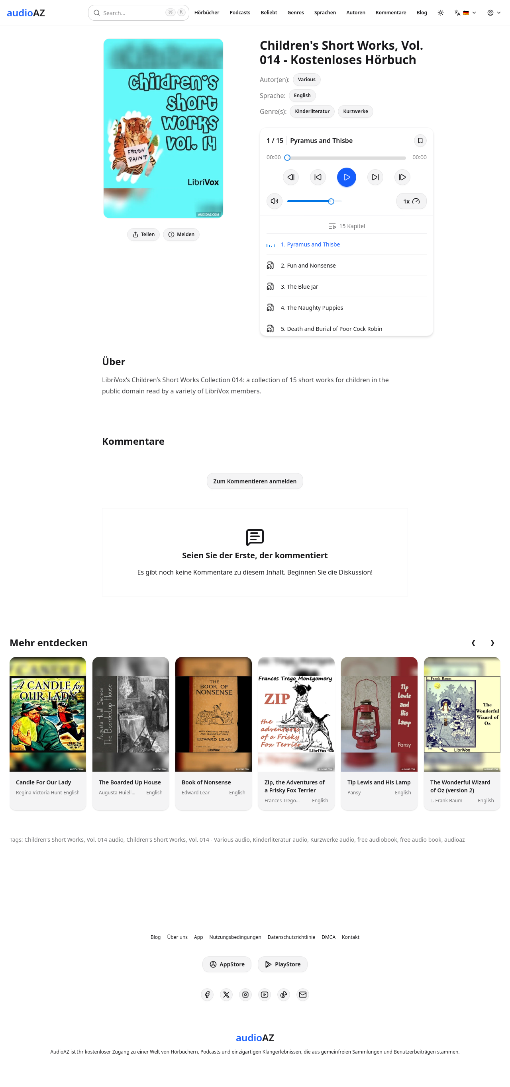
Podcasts (240, 12)
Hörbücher (207, 12)
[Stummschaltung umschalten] (274, 201)
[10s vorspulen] (375, 177)
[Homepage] (26, 13)
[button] (465, 12)
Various (307, 79)
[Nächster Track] (402, 177)
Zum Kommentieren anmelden (255, 481)
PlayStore (282, 964)
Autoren (355, 12)
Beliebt (269, 12)
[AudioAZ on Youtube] (264, 994)
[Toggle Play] (346, 177)
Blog (422, 12)
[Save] (420, 140)
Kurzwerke (355, 111)
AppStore (227, 964)
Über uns (177, 937)
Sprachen (325, 12)
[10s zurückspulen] (318, 177)
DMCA (328, 937)
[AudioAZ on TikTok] (283, 994)
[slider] (287, 157)
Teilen (143, 234)
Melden (181, 234)
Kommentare (391, 12)
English (302, 95)
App (198, 937)
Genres (296, 12)
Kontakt (350, 937)
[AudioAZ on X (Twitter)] (226, 994)
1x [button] (411, 201)
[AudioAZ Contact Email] (302, 994)
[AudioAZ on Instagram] (245, 994)
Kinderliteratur (312, 111)
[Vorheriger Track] (291, 177)
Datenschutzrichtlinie (291, 937)
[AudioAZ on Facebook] (207, 994)
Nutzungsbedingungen (235, 937)
